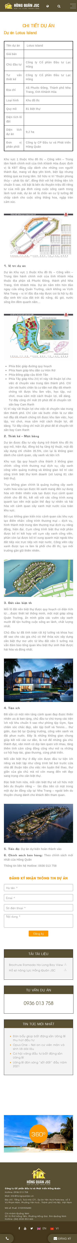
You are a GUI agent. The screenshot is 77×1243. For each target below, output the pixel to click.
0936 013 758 (38, 1003)
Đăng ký (38, 933)
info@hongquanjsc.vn (22, 1196)
